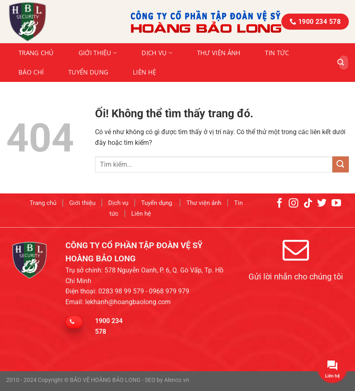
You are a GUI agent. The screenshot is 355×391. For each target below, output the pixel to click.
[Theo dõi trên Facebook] (279, 203)
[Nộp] (341, 63)
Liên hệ (144, 72)
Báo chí (31, 72)
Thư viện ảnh (219, 53)
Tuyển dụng (88, 72)
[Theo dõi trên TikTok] (308, 203)
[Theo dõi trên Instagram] (294, 203)
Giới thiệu (98, 53)
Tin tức (277, 53)
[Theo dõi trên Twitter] (322, 203)
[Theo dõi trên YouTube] (336, 203)
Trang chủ (36, 53)
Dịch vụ (157, 53)
